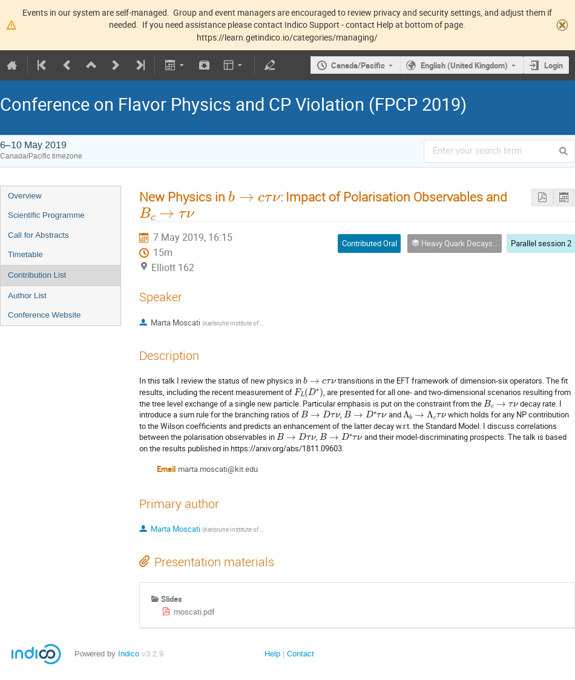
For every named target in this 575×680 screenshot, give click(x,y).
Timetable (25, 254)
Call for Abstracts (38, 235)
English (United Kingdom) (464, 65)
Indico (128, 654)
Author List (27, 295)
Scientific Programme (46, 215)
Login (553, 65)
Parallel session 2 (541, 243)
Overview (25, 195)
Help (272, 654)
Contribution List (37, 275)
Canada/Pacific (358, 65)
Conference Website (44, 314)
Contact (300, 654)
